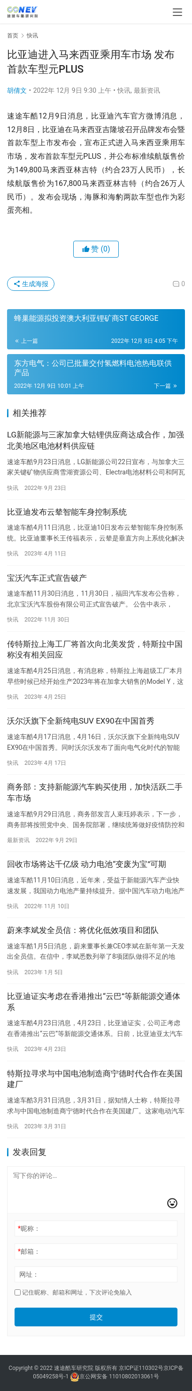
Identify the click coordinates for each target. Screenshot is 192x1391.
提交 (96, 1317)
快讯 (124, 90)
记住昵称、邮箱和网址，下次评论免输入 (73, 1292)
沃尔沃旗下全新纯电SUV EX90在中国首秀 (80, 720)
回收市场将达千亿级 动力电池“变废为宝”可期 (86, 864)
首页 (12, 35)
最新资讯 (147, 90)
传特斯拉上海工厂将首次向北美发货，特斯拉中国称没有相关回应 (95, 649)
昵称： (29, 1228)
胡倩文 (17, 90)
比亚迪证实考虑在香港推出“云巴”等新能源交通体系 (93, 1001)
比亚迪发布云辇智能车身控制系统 (67, 512)
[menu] (177, 12)
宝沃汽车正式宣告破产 (47, 578)
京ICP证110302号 (141, 1368)
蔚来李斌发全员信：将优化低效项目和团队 (83, 930)
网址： (29, 1274)
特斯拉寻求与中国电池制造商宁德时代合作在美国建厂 (95, 1079)
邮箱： (29, 1251)
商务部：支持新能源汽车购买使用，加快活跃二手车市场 (95, 792)
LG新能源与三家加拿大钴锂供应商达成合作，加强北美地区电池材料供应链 (95, 440)
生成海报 (30, 283)
